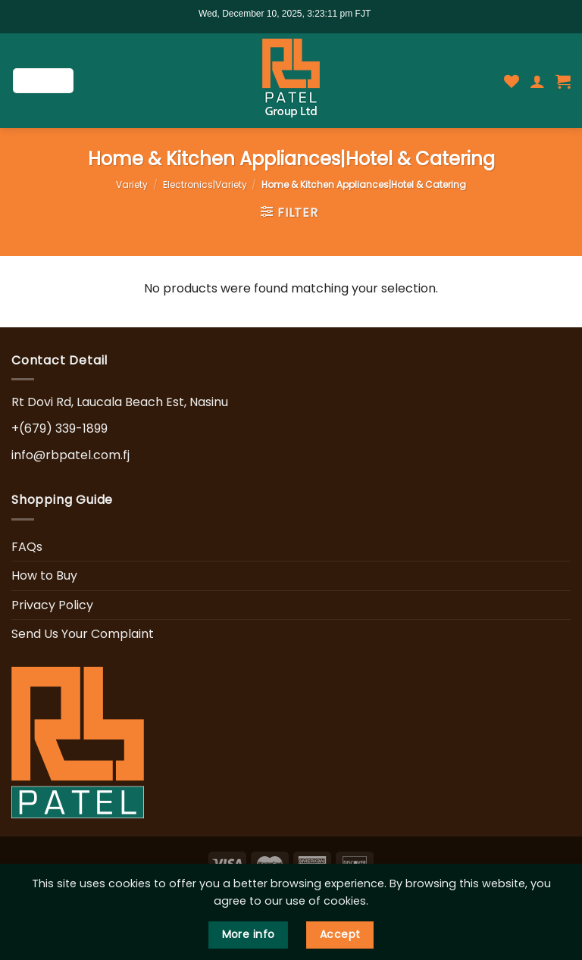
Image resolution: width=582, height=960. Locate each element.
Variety (132, 184)
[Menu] (43, 80)
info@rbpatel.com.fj (70, 455)
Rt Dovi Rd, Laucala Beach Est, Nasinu (119, 402)
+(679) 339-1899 (59, 428)
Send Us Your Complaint (82, 634)
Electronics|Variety (205, 184)
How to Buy (44, 575)
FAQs (26, 546)
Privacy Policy (52, 605)
